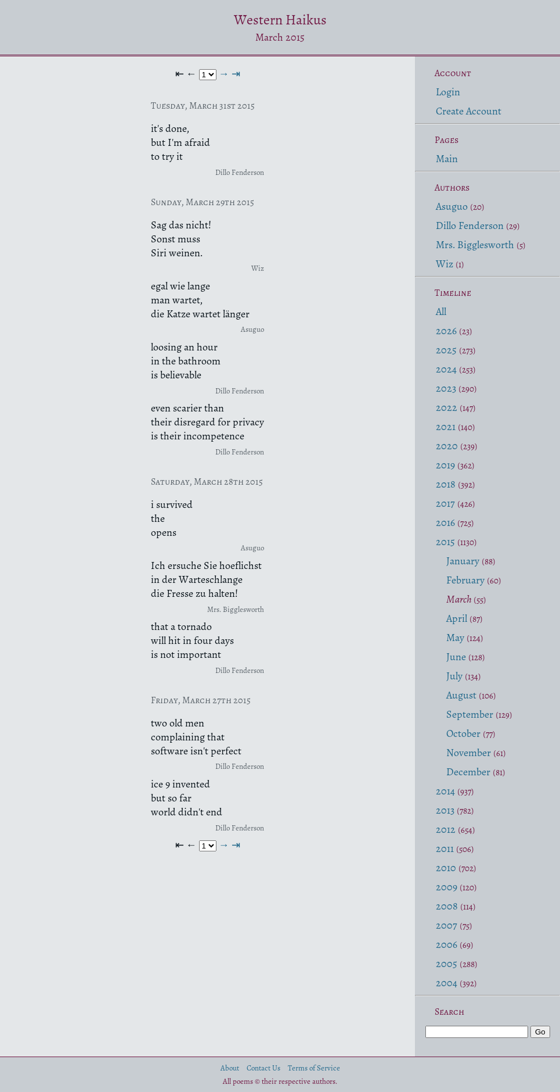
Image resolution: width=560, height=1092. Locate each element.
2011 (445, 848)
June (456, 657)
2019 (445, 465)
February (465, 580)
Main (447, 159)
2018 (446, 484)
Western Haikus (280, 19)
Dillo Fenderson (470, 225)
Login (448, 92)
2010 (446, 868)
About (230, 1068)
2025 (446, 350)
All (441, 311)
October (463, 733)
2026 (446, 331)
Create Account (468, 111)
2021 (446, 427)
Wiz (444, 264)
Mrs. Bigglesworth (475, 245)
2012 (446, 829)
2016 (445, 522)
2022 (446, 407)
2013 (445, 810)
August (461, 695)
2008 (447, 906)
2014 (445, 791)
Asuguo (452, 206)
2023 (446, 388)
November (468, 753)
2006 (446, 944)
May (455, 638)
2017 (445, 503)
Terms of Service (314, 1068)
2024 (446, 369)
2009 (446, 887)
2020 (447, 446)
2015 (445, 542)
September (469, 714)
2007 (446, 925)
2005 (446, 964)
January (462, 561)
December (468, 772)
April (456, 618)
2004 (446, 983)
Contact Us (263, 1068)
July (454, 676)
